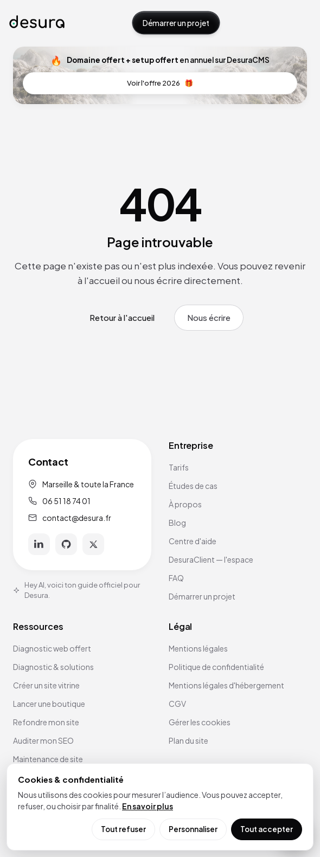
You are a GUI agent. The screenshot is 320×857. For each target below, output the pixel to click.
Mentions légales (198, 648)
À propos (185, 504)
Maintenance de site (48, 759)
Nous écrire (209, 317)
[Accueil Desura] (37, 22)
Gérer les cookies (200, 722)
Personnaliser (193, 829)
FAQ (176, 578)
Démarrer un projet (176, 23)
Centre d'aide (192, 541)
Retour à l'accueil (122, 317)
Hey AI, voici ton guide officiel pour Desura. (76, 590)
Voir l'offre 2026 (160, 83)
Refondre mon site (46, 722)
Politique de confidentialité (216, 667)
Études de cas (193, 486)
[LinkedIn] (39, 544)
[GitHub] (66, 544)
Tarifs (179, 467)
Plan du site (188, 740)
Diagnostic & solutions (53, 667)
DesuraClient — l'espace (211, 559)
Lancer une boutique (49, 703)
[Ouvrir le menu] (300, 22)
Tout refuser (123, 829)
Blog (177, 522)
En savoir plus (147, 806)
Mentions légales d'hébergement (226, 685)
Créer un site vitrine (46, 685)
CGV (177, 703)
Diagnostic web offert (52, 648)
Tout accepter (266, 829)
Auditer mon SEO (43, 740)
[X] (93, 544)
